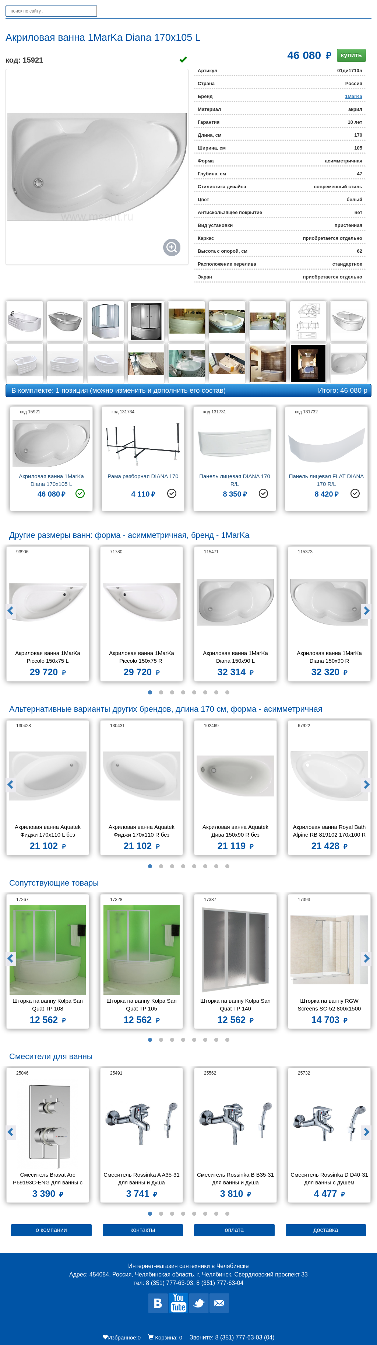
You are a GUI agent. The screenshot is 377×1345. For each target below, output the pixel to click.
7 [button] (216, 692)
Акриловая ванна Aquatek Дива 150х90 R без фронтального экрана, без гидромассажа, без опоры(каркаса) (236, 832)
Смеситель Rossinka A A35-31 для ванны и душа (141, 1178)
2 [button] (161, 692)
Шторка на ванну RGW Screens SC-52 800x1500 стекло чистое (330, 1005)
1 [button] (150, 692)
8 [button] (227, 692)
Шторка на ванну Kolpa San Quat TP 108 (48, 1005)
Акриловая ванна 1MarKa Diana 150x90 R (330, 657)
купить (351, 55)
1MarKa (353, 96)
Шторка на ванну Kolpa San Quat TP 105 (142, 1005)
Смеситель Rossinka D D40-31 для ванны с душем (329, 1178)
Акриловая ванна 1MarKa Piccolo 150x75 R (142, 657)
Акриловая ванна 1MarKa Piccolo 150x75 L (48, 657)
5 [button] (194, 692)
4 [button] (183, 692)
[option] (51, 461)
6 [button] (205, 692)
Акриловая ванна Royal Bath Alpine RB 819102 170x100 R (330, 831)
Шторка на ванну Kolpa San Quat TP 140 (236, 1005)
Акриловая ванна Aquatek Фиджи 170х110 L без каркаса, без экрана (48, 832)
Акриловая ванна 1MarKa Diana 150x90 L (236, 657)
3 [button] (172, 692)
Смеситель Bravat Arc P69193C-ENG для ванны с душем (48, 1179)
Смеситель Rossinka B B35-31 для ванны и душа (235, 1178)
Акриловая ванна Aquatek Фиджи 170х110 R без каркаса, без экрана (142, 832)
